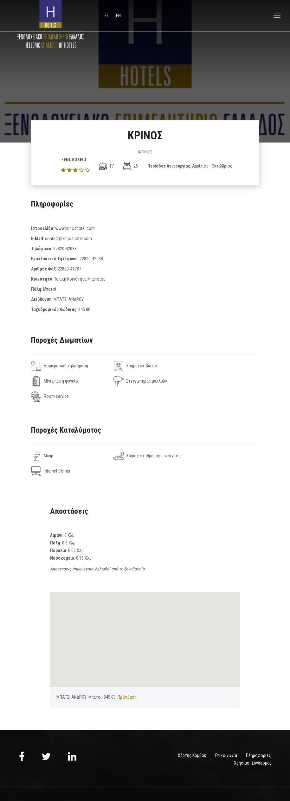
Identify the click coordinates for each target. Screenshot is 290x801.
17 (106, 165)
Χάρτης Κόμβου (192, 725)
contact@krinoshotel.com (68, 238)
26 (130, 165)
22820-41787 (69, 268)
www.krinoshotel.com (75, 228)
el (107, 15)
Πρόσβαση (127, 666)
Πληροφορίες (258, 725)
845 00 (84, 309)
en (118, 15)
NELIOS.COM (261, 778)
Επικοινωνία (226, 725)
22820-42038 (65, 248)
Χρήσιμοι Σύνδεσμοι (252, 732)
